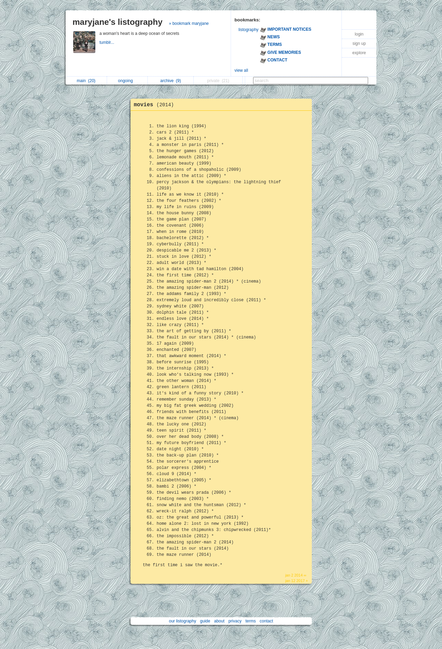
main (86, 80)
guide (205, 621)
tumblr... (107, 42)
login (359, 34)
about (219, 621)
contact (266, 621)
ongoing (127, 80)
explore (359, 52)
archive (170, 80)
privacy (234, 621)
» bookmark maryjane (189, 23)
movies (155, 105)
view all (241, 70)
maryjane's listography (117, 22)
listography (249, 29)
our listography (182, 621)
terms (251, 621)
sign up (359, 43)
